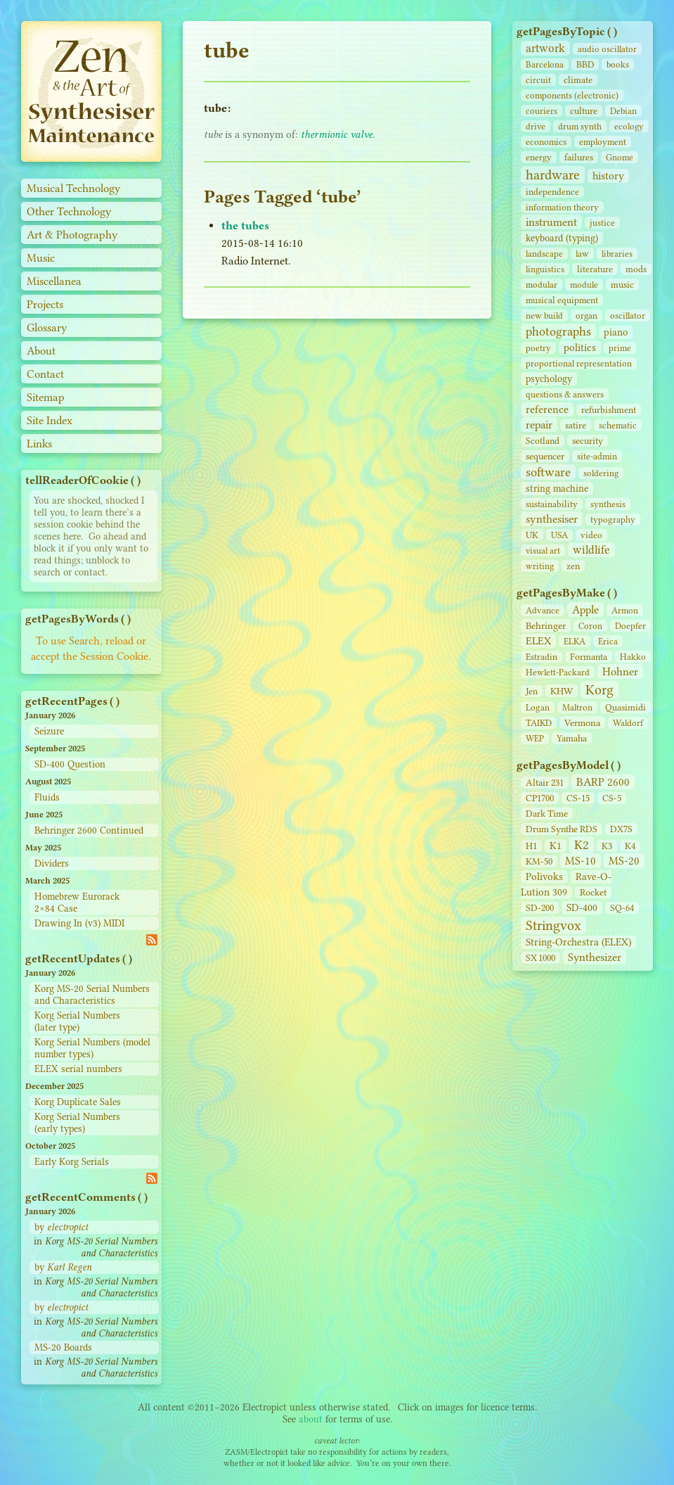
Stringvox (553, 925)
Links (39, 443)
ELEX (538, 641)
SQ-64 (622, 908)
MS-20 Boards (63, 1347)
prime (620, 348)
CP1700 (540, 798)
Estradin (541, 656)
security (587, 440)
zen (573, 566)
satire (575, 425)
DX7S (621, 829)
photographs (558, 331)
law (582, 253)
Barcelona (545, 64)
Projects (45, 304)
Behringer (546, 625)
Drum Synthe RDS (561, 829)
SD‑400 (581, 908)
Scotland (542, 440)
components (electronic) (572, 95)
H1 (531, 846)
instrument (551, 222)
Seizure (49, 731)
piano (616, 332)
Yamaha (572, 738)
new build (544, 315)
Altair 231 (545, 782)
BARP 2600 (603, 782)
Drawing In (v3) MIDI (79, 923)
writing (540, 566)
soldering (600, 473)
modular (541, 284)
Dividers (51, 863)
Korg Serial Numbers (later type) (77, 1021)
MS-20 (624, 860)
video (591, 535)
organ (586, 315)
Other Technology (69, 211)
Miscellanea (54, 281)
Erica (608, 641)
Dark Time (547, 813)
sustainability (552, 504)
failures (578, 157)
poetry (538, 348)
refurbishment (608, 409)
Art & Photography (72, 234)
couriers (541, 111)
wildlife (591, 549)
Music (41, 258)
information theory (562, 207)
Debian (623, 111)
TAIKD (539, 723)
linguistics (545, 269)
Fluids (47, 797)
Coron (590, 625)
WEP (535, 738)
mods (636, 269)
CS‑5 (611, 798)
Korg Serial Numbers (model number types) (92, 1048)
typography (612, 519)
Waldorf (628, 723)
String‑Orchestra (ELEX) (578, 942)
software (548, 472)
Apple (585, 609)
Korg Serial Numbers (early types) (77, 1123)
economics (546, 141)
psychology (549, 379)
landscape (544, 253)
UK (532, 535)
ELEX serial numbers (78, 1069)
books (618, 64)
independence (552, 191)
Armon (624, 610)
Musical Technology (74, 188)
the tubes (245, 225)
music (622, 284)
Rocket (593, 892)
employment (602, 141)
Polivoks (544, 877)
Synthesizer (594, 957)
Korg (599, 690)
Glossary (47, 327)
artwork (545, 48)
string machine (557, 489)
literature (595, 269)
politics (580, 347)
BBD (585, 64)
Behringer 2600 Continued (88, 830)
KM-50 (539, 861)
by (61, 1227)
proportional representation (579, 363)
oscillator (627, 315)
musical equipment (562, 300)
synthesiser (552, 518)
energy (539, 157)
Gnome (619, 157)
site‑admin (597, 456)
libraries (617, 253)
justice (602, 222)
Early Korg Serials (71, 1162)
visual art (543, 550)
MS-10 (580, 860)
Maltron (577, 707)
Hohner (620, 671)
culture (583, 111)
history (608, 176)
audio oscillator (607, 49)
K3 (607, 846)
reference (547, 409)
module (584, 284)
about (311, 1419)
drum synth (580, 126)
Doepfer (630, 625)
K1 (556, 846)
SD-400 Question (69, 764)
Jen (532, 691)
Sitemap (46, 397)
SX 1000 (540, 957)
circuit (538, 80)
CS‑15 (578, 798)
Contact (45, 374)
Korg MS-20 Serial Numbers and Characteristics (92, 995)
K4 (630, 846)
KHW (561, 690)
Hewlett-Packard (558, 672)
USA (559, 535)
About (41, 350)
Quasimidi (625, 707)
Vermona (582, 722)
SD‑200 (540, 908)
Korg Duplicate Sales (77, 1102)
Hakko (633, 656)
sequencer (545, 456)
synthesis (608, 504)
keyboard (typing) (562, 238)
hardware (553, 175)
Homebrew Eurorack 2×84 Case (76, 902)
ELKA (574, 641)
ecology (629, 126)
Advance (542, 610)
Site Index (49, 420)
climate (578, 80)
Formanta (588, 656)
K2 (581, 845)
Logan (538, 707)
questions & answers (565, 394)
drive (535, 126)
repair (539, 424)
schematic (618, 425)
